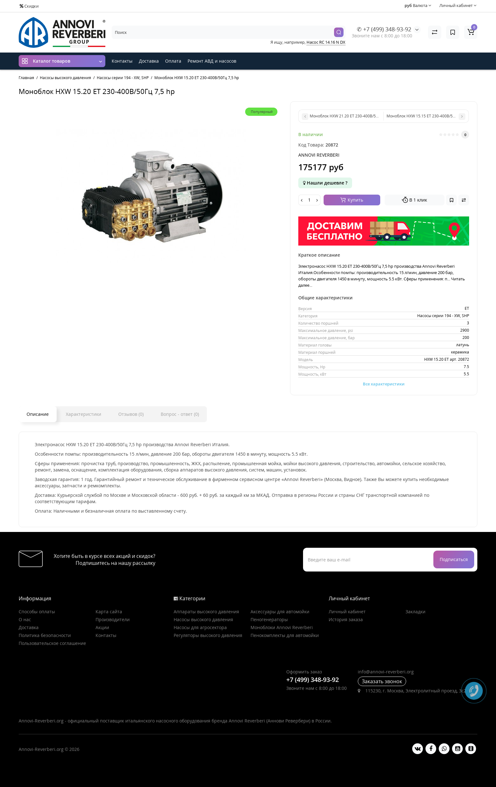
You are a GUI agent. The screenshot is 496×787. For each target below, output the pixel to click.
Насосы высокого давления (203, 619)
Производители (113, 619)
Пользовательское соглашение (52, 643)
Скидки (29, 6)
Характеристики (83, 414)
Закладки (415, 612)
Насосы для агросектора (200, 627)
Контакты (122, 61)
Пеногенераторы (269, 619)
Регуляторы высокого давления (208, 635)
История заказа (346, 619)
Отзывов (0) (131, 414)
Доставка (149, 61)
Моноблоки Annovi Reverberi (282, 627)
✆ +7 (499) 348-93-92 (384, 29)
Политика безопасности (45, 635)
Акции (102, 627)
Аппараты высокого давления (206, 612)
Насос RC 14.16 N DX (326, 42)
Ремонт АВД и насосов (212, 61)
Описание (38, 414)
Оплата (173, 61)
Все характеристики (384, 384)
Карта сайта (109, 612)
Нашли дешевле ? (325, 183)
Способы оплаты (37, 612)
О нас (25, 619)
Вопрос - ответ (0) (180, 414)
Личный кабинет (347, 612)
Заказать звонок (382, 681)
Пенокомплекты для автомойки (285, 635)
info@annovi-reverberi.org (386, 672)
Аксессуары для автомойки (280, 612)
